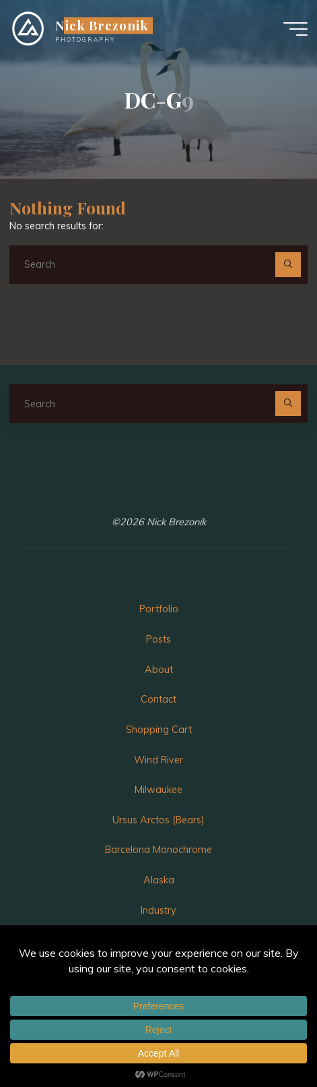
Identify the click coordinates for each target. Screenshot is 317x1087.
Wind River (158, 760)
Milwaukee (158, 790)
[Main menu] (295, 29)
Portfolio (158, 609)
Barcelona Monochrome (158, 850)
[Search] (287, 264)
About (159, 670)
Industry (158, 910)
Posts (158, 639)
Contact (158, 699)
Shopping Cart (159, 730)
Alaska (158, 880)
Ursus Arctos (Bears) (158, 820)
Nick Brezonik (101, 25)
